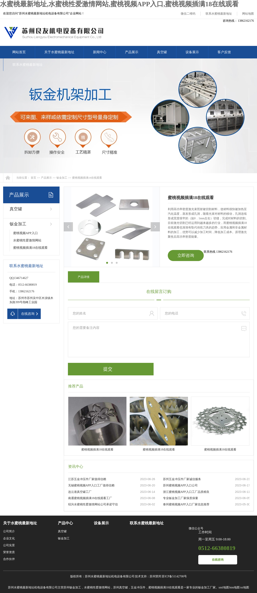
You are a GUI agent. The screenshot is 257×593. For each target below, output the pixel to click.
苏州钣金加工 (72, 587)
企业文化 (9, 538)
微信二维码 (188, 13)
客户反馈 (224, 52)
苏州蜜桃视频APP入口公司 (180, 485)
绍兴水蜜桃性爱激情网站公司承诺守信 (93, 504)
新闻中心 (99, 52)
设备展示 (192, 52)
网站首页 (19, 52)
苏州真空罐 (120, 587)
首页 (33, 177)
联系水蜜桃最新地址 (219, 13)
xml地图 (224, 587)
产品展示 (131, 52)
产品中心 (65, 523)
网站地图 (248, 13)
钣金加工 (61, 177)
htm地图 (234, 587)
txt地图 (244, 587)
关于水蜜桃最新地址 (59, 52)
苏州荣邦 (155, 576)
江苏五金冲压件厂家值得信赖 (87, 479)
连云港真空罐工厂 (80, 491)
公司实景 (9, 545)
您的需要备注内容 (159, 339)
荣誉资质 (9, 552)
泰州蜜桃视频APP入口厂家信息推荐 (186, 504)
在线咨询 (218, 559)
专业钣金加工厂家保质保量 (180, 498)
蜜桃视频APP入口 (25, 233)
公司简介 (9, 531)
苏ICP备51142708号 (174, 576)
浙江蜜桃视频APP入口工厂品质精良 (186, 491)
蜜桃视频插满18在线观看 (87, 177)
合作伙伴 (9, 559)
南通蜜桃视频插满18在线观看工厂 (90, 498)
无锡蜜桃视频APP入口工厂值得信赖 (91, 485)
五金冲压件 (138, 587)
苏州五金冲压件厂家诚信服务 (182, 479)
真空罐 (162, 52)
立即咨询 (185, 255)
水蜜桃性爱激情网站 (27, 240)
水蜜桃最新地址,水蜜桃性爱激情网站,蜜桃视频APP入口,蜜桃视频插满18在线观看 (119, 4)
